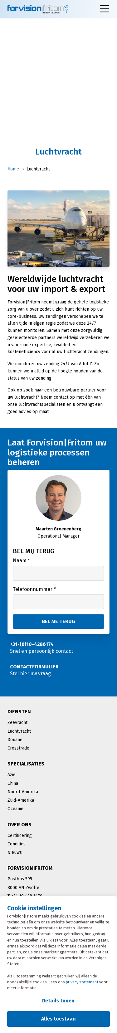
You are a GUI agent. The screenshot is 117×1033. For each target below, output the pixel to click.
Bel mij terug (33, 551)
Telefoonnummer (34, 589)
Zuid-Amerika (20, 800)
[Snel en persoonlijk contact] (58, 648)
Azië (11, 774)
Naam (21, 560)
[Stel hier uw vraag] (58, 670)
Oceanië (15, 808)
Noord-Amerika (22, 791)
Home (13, 169)
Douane (14, 739)
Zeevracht (17, 722)
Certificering (19, 835)
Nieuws (14, 852)
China (12, 783)
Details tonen (58, 1001)
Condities (16, 844)
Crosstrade (18, 748)
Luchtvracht (19, 731)
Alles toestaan (58, 1019)
